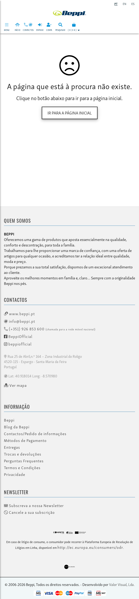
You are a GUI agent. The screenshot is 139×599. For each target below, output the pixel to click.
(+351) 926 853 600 (49, 328)
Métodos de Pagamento (25, 440)
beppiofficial (18, 344)
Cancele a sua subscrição (29, 512)
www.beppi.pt (19, 313)
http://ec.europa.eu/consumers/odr (90, 547)
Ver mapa (15, 385)
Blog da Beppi (16, 427)
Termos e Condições (22, 467)
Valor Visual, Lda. (122, 584)
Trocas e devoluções (22, 454)
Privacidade (14, 474)
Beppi (9, 420)
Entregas (12, 447)
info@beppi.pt (19, 321)
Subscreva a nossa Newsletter (34, 505)
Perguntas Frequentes (24, 461)
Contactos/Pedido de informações (35, 433)
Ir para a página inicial (69, 112)
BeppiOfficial (18, 336)
